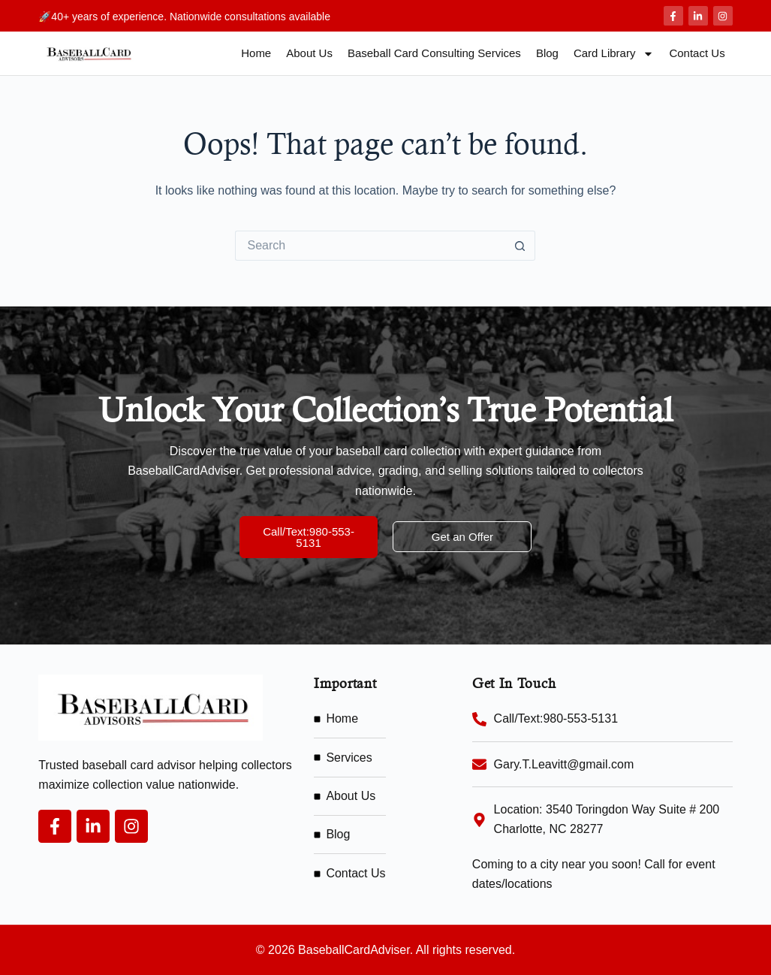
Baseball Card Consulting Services (434, 53)
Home (256, 53)
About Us (309, 53)
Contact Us (696, 53)
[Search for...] (370, 246)
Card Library (614, 54)
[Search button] (520, 246)
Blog (547, 53)
